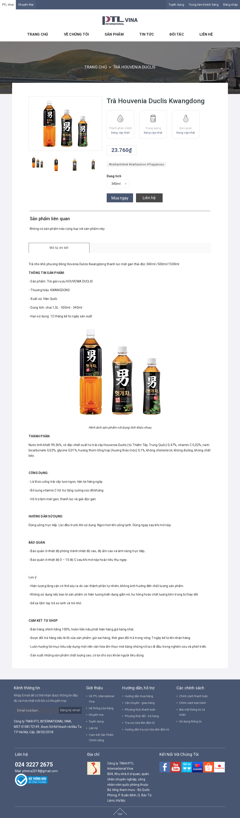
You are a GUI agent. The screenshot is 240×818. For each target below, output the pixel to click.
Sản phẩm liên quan (50, 218)
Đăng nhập (230, 4)
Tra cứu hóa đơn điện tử (140, 722)
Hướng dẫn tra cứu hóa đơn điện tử (147, 729)
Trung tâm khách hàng (204, 4)
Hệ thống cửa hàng (101, 708)
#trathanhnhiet (118, 164)
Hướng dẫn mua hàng (139, 696)
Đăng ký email (70, 710)
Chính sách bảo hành (192, 703)
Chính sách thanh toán (193, 696)
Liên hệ (149, 197)
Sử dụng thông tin (190, 721)
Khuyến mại (96, 714)
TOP (120, 814)
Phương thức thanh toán (140, 709)
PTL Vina (8, 4)
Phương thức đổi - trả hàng (142, 716)
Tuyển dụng (176, 4)
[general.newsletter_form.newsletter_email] (48, 710)
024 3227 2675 (34, 764)
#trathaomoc (137, 164)
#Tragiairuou (155, 164)
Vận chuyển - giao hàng (140, 703)
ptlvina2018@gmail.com (40, 771)
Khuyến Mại (26, 4)
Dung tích (114, 176)
